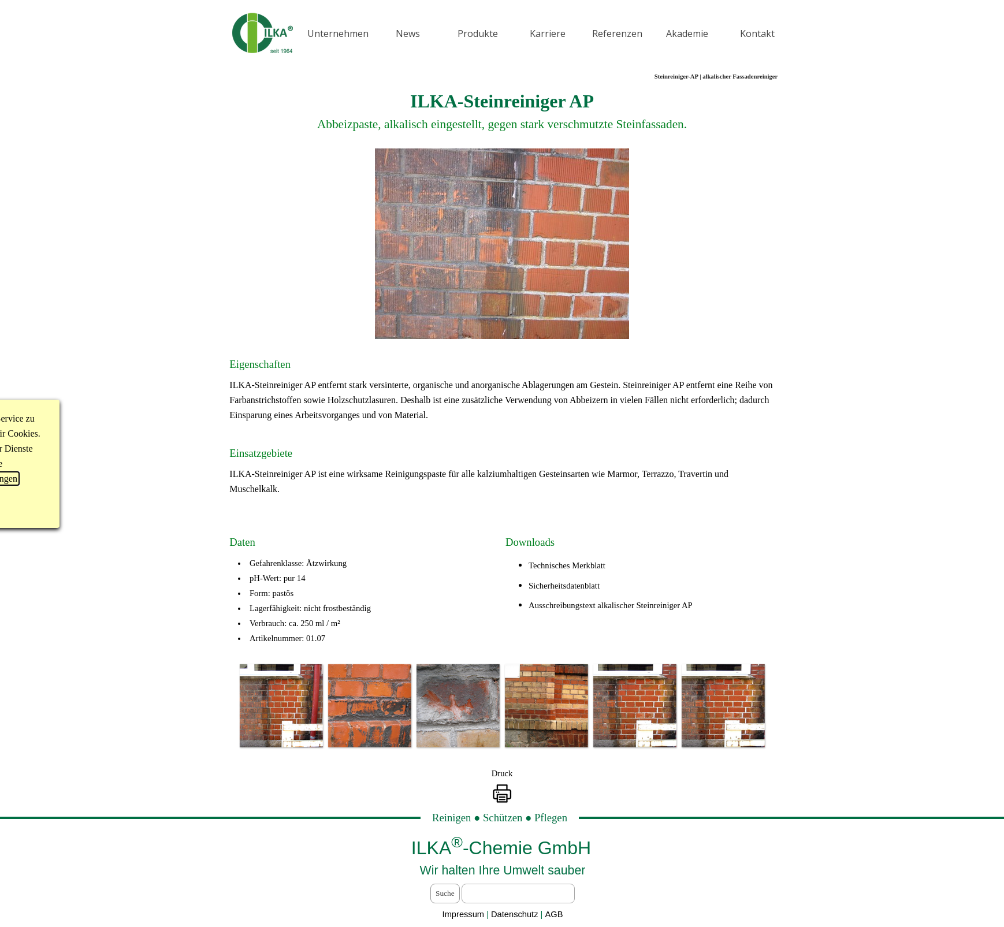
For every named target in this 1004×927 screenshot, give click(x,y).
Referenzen (617, 33)
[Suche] (518, 893)
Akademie (687, 33)
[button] (281, 705)
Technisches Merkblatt (567, 565)
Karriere (548, 33)
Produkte (478, 33)
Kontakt (757, 33)
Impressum (463, 914)
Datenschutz (516, 914)
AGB (554, 914)
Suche (445, 893)
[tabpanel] (502, 110)
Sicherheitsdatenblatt (564, 585)
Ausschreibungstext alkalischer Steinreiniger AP (611, 605)
